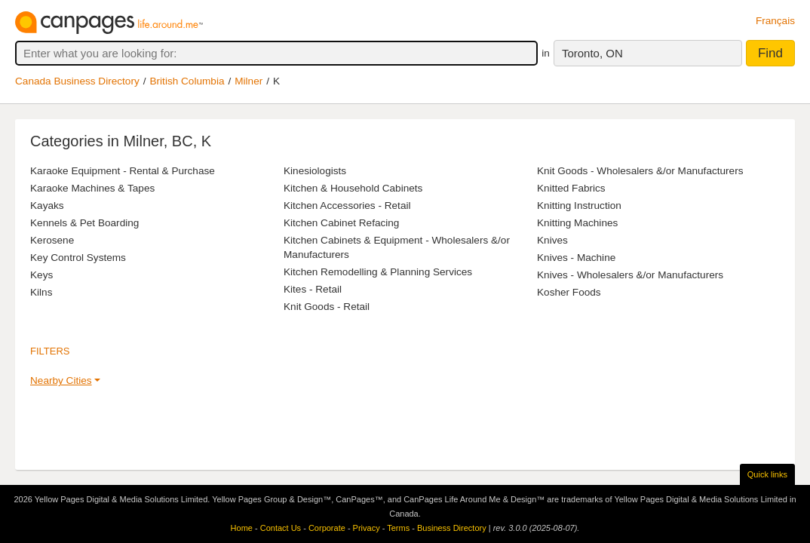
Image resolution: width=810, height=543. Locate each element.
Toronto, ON (592, 53)
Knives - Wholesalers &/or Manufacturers (630, 275)
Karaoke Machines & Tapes (92, 188)
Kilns (41, 292)
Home (242, 527)
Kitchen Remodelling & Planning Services (378, 272)
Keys (41, 275)
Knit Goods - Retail (327, 306)
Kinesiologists (315, 170)
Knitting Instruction (579, 205)
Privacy (366, 527)
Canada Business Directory (77, 81)
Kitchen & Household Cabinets (353, 188)
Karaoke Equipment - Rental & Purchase (122, 170)
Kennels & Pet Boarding (84, 223)
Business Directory (451, 527)
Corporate (326, 527)
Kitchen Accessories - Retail (347, 205)
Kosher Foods (569, 292)
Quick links (767, 474)
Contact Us (280, 527)
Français (775, 20)
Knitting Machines (577, 223)
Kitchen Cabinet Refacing (341, 223)
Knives (552, 240)
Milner (248, 81)
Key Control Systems (78, 257)
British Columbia (187, 81)
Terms (398, 527)
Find (770, 53)
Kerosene (52, 240)
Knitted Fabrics (571, 188)
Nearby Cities (61, 380)
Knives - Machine (576, 257)
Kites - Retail (313, 289)
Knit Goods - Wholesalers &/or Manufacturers (640, 170)
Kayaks (47, 205)
